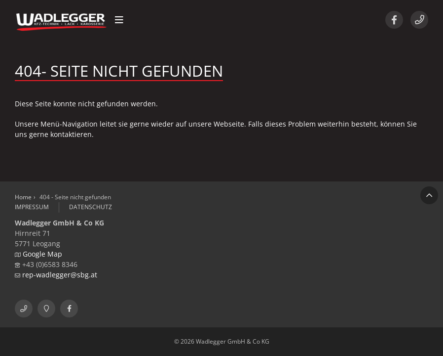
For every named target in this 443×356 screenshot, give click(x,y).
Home (23, 197)
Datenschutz (90, 207)
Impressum (32, 207)
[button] (119, 20)
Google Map (42, 254)
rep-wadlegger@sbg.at (59, 274)
